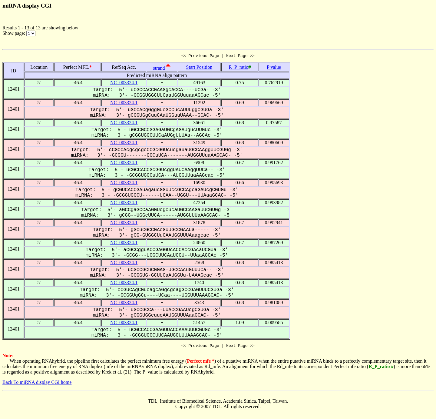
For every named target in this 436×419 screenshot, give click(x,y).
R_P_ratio (238, 68)
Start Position (199, 68)
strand (159, 68)
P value (274, 68)
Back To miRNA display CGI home (36, 384)
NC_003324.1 (123, 83)
